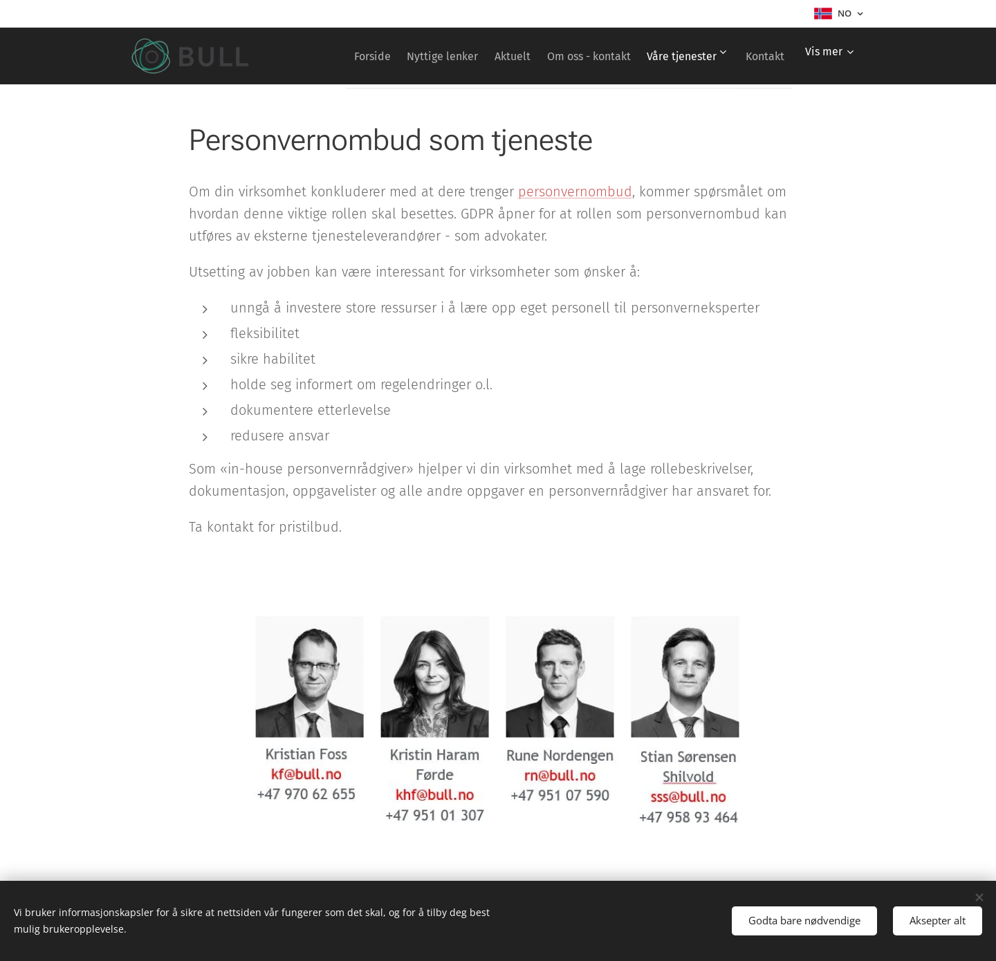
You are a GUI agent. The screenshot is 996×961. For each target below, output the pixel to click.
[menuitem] (392, 56)
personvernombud (575, 191)
